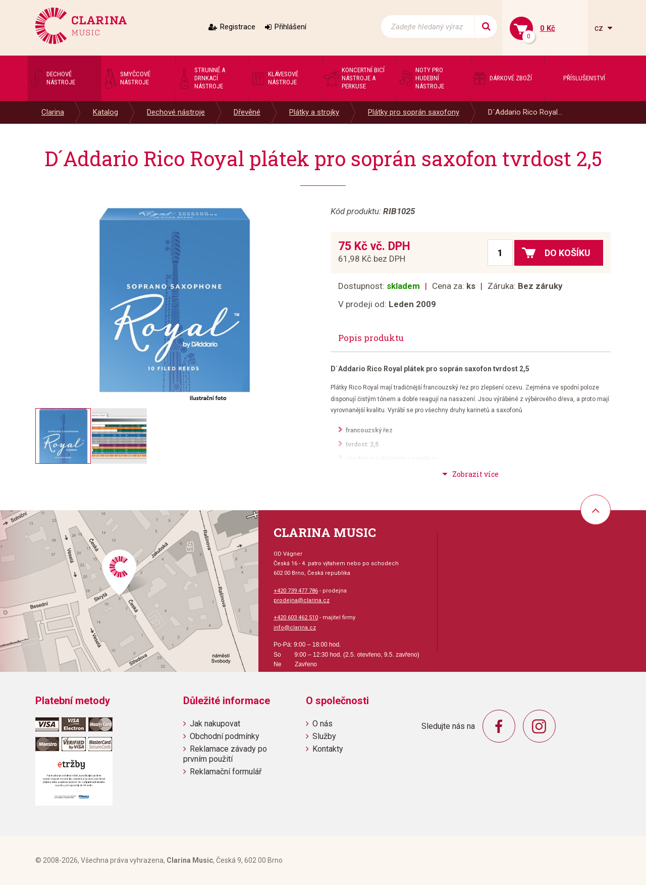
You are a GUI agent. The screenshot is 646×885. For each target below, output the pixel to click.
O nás (322, 723)
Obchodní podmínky (224, 736)
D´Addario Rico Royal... (525, 112)
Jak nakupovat (215, 723)
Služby (324, 736)
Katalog (105, 112)
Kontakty (327, 749)
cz (600, 28)
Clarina (52, 112)
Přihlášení (290, 26)
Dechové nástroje (176, 112)
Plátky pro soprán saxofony (413, 112)
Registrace (237, 26)
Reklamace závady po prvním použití (225, 753)
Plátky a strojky (314, 112)
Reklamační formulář (225, 771)
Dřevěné (247, 112)
